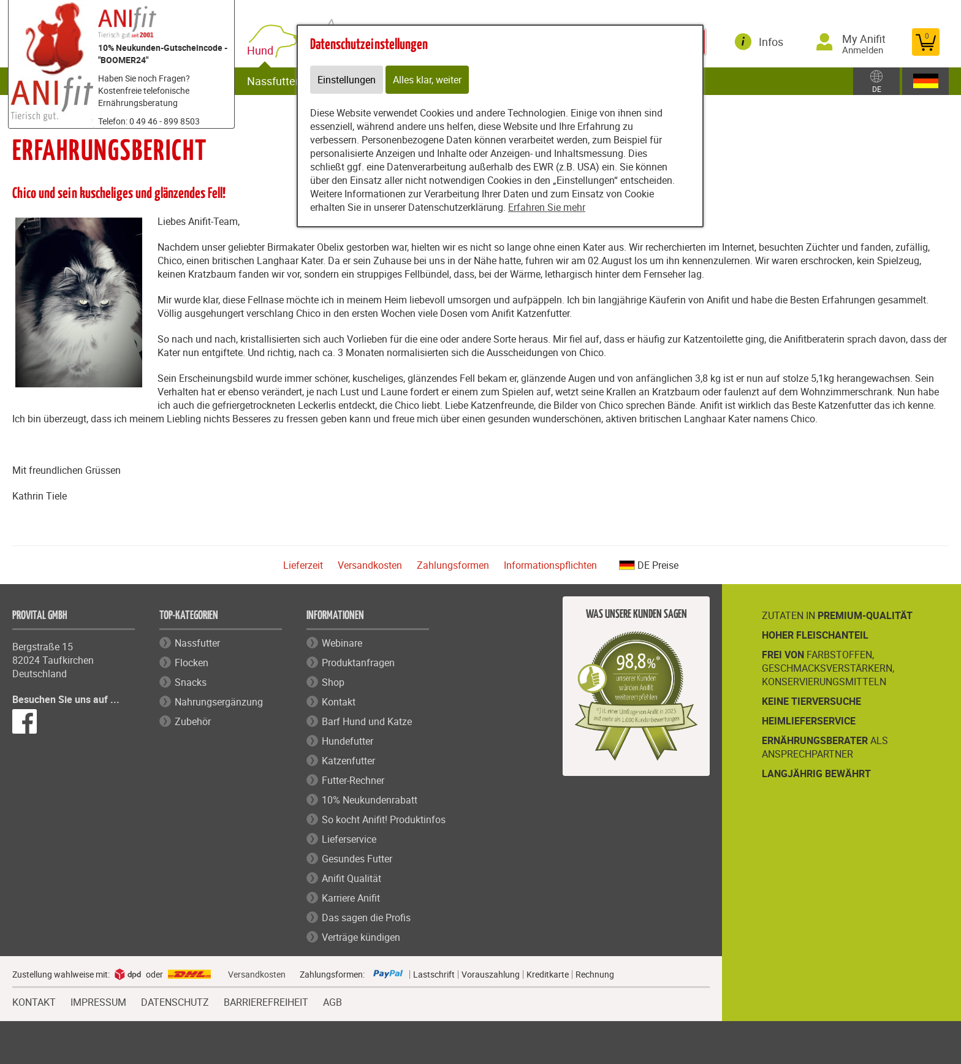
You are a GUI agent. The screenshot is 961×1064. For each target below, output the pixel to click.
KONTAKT (34, 1000)
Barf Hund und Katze (367, 721)
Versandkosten (370, 565)
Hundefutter (347, 741)
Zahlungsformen (453, 565)
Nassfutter (273, 81)
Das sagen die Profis (366, 917)
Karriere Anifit (351, 898)
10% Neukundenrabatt (369, 800)
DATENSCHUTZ (175, 1000)
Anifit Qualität (351, 878)
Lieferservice (349, 839)
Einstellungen (346, 79)
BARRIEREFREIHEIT (266, 1000)
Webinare (342, 643)
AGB (332, 1002)
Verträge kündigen (361, 937)
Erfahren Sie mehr (546, 207)
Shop (333, 682)
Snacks (191, 682)
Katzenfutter (348, 760)
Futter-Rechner (353, 780)
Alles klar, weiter (427, 79)
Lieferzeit (303, 565)
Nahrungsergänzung (219, 702)
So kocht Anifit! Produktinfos (384, 819)
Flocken (191, 662)
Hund (262, 50)
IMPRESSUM (98, 1000)
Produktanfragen (358, 662)
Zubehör (193, 721)
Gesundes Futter (357, 858)
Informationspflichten (550, 565)
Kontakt (338, 702)
